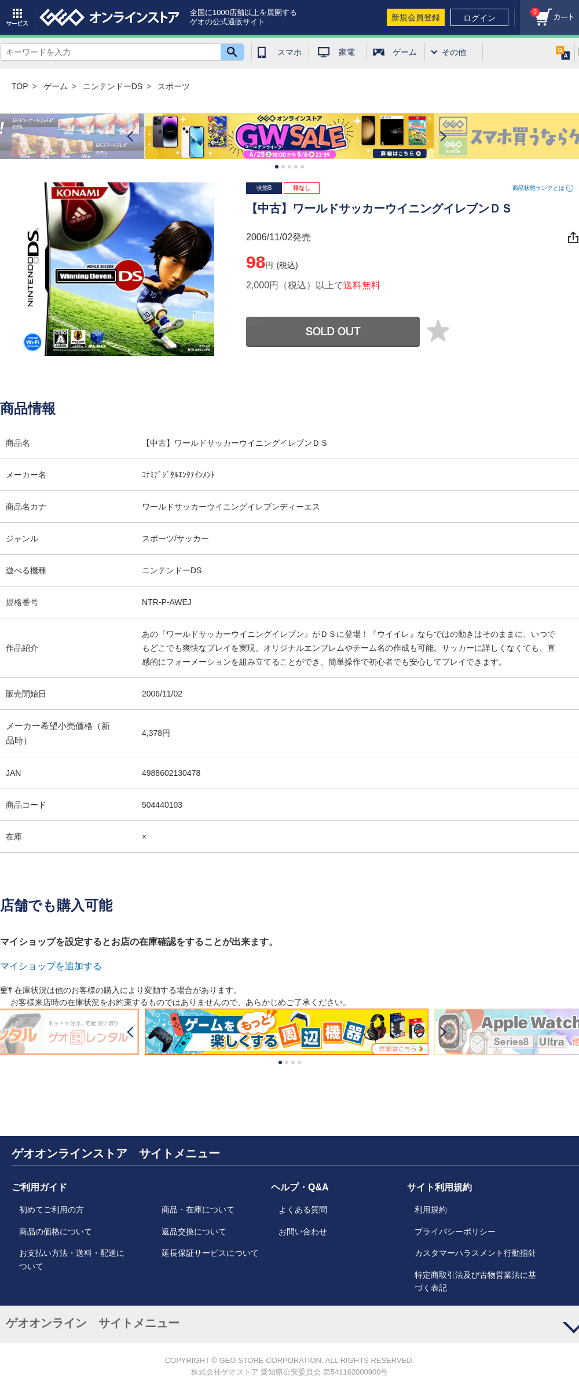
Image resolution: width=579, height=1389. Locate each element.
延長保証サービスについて (210, 1253)
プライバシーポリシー (455, 1231)
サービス (17, 17)
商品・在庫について (198, 1209)
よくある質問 (302, 1209)
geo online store (109, 17)
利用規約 (431, 1209)
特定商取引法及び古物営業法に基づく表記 (475, 1281)
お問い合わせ (302, 1231)
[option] (289, 136)
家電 (347, 52)
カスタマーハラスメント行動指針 (475, 1253)
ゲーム (405, 52)
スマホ (289, 52)
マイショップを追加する (51, 966)
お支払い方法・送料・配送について (71, 1259)
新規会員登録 (415, 17)
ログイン (479, 18)
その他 (454, 52)
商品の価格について (55, 1231)
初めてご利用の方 (51, 1209)
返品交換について (194, 1231)
